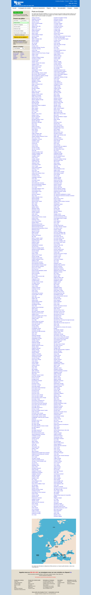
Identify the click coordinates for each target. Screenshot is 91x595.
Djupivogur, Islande (35, 208)
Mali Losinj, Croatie (57, 92)
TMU (21, 55)
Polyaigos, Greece (57, 214)
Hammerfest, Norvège (36, 336)
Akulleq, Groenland (35, 30)
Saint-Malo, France (57, 317)
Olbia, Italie (56, 166)
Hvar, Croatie (34, 366)
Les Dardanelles (57, 51)
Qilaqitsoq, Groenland (58, 271)
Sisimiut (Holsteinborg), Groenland (60, 370)
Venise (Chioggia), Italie (58, 480)
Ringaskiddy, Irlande (58, 287)
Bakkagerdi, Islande (36, 79)
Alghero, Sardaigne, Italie (37, 38)
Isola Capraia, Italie (35, 447)
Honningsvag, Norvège (36, 356)
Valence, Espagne (57, 478)
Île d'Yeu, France (35, 382)
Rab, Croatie (56, 273)
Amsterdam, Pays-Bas (36, 48)
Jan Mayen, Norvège (36, 458)
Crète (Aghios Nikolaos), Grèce (38, 188)
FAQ (15, 586)
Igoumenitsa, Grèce (35, 372)
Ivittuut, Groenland (35, 455)
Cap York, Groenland (36, 149)
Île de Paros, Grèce (35, 393)
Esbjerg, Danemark (35, 240)
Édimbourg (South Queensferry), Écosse (40, 228)
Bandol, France (35, 82)
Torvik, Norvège (57, 447)
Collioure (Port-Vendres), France (38, 173)
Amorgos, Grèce (35, 45)
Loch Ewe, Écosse (57, 64)
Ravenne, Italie (57, 276)
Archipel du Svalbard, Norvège (38, 57)
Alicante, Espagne (35, 40)
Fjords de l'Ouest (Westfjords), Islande (39, 270)
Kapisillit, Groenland (36, 475)
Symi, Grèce (56, 420)
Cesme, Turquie (35, 166)
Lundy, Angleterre (57, 81)
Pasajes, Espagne (57, 199)
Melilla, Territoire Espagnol (59, 108)
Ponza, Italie (56, 219)
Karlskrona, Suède (35, 476)
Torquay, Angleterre (57, 444)
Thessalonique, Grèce (58, 437)
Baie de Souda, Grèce (36, 78)
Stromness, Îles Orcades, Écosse (60, 411)
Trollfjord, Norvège (57, 458)
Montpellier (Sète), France (59, 127)
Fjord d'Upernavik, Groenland (37, 263)
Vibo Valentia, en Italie (58, 489)
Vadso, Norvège (57, 476)
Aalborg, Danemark (35, 17)
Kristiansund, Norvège (36, 513)
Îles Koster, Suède (35, 423)
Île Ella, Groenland (35, 411)
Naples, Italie (56, 136)
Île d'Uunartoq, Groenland (37, 380)
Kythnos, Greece (57, 22)
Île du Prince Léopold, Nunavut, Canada (39, 410)
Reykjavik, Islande (57, 281)
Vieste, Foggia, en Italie (58, 490)
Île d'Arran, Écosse (35, 377)
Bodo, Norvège (35, 109)
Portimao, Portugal (57, 229)
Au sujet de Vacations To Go (48, 581)
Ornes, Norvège (57, 174)
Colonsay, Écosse (35, 174)
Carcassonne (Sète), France (37, 151)
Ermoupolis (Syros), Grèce (37, 239)
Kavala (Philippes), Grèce (37, 480)
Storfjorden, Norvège (58, 407)
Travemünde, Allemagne (58, 452)
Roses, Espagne (57, 300)
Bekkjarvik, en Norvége (36, 95)
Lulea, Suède (56, 79)
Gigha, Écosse (35, 308)
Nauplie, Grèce (57, 142)
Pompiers (22, 54)
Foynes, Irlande (35, 286)
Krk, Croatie (34, 514)
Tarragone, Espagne (58, 432)
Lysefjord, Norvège (57, 88)
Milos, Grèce (56, 115)
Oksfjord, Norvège (57, 164)
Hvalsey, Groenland (35, 365)
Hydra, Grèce (34, 367)
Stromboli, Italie (57, 410)
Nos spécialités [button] (61, 8)
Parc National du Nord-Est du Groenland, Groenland (64, 195)
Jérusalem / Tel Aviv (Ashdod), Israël (39, 461)
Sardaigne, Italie (57, 348)
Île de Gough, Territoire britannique (38, 387)
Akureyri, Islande (35, 31)
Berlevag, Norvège (35, 102)
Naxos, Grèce (56, 143)
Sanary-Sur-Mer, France (58, 331)
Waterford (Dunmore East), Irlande (60, 507)
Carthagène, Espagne (36, 154)
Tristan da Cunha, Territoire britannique (61, 455)
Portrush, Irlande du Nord (59, 249)
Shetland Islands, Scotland (59, 363)
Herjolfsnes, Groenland (36, 353)
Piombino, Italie (57, 208)
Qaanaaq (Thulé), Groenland (59, 264)
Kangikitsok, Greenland (36, 473)
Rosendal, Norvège (57, 298)
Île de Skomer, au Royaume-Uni (38, 400)
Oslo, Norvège (56, 175)
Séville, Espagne (57, 360)
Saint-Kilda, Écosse (57, 315)
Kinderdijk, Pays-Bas (36, 490)
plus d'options (20, 41)
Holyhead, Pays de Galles (37, 355)
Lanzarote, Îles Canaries (58, 33)
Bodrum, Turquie (35, 110)
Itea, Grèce (34, 449)
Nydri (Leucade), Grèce (58, 160)
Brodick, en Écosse (35, 126)
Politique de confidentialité (72, 581)
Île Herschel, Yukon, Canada (37, 413)
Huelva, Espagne (35, 362)
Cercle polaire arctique (36, 164)
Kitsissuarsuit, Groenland (37, 497)
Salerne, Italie (56, 324)
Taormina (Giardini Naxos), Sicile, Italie (61, 430)
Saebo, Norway (57, 308)
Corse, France (34, 181)
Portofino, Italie (57, 246)
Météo (15, 587)
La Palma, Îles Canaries (58, 26)
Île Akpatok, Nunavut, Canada (37, 375)
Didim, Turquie (34, 202)
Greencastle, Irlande (36, 324)
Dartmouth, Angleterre (36, 194)
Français (74, 5)
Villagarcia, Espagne (58, 497)
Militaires (15, 58)
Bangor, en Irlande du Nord (37, 84)
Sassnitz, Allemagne (58, 351)
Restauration (30, 587)
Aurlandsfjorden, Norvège (37, 70)
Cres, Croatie (34, 187)
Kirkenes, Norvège (35, 495)
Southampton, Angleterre (59, 393)
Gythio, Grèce (34, 332)
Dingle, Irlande (34, 205)
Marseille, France (57, 105)
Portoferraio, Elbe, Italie (58, 245)
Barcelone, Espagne (36, 88)
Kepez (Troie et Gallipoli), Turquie (38, 483)
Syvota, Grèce (56, 425)
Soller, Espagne (57, 387)
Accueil (14, 8)
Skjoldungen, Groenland (58, 380)
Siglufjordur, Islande (57, 367)
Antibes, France (35, 55)
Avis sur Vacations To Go (47, 588)
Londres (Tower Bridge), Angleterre (60, 74)
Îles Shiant (34, 428)
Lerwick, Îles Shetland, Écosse (60, 50)
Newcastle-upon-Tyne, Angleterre (60, 146)
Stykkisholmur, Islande (58, 413)
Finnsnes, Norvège (35, 256)
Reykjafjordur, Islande (58, 280)
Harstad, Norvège (35, 341)
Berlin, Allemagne (35, 103)
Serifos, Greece (57, 358)
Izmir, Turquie (34, 456)
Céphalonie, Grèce (35, 163)
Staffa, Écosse (56, 399)
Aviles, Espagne (35, 71)
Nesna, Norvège (57, 144)
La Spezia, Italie (57, 29)
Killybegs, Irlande (35, 488)
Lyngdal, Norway (57, 85)
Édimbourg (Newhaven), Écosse (38, 225)
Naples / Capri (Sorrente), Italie (60, 134)
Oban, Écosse (56, 161)
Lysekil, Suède (56, 89)
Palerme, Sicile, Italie (58, 187)
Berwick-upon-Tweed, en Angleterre (39, 105)
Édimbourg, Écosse (35, 229)
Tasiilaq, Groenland (57, 434)
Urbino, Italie (56, 472)
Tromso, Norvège (57, 459)
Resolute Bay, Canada (58, 279)
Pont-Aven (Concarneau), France (60, 216)
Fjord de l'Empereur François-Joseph (39, 264)
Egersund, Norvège (35, 231)
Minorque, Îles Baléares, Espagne (60, 116)
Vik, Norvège (56, 493)
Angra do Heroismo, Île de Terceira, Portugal (40, 53)
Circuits (67, 1)
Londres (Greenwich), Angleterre (60, 71)
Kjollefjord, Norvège (35, 499)
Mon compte (68, 5)
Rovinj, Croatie (57, 304)
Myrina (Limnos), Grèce (58, 132)
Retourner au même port (20, 34)
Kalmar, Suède (35, 466)
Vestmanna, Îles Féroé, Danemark (60, 488)
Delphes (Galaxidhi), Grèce (37, 197)
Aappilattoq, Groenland (36, 19)
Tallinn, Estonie (57, 427)
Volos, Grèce (56, 502)
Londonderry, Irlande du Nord (59, 70)
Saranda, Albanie (57, 346)
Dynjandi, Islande (35, 222)
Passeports (30, 581)
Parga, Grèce (56, 197)
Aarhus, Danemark (35, 20)
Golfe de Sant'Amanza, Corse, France (39, 315)
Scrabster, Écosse (57, 355)
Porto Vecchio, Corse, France (59, 242)
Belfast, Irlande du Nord (36, 96)
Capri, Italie (34, 150)
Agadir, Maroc (34, 24)
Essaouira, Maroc (35, 243)
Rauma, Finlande (57, 274)
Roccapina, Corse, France (59, 291)
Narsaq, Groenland (57, 137)
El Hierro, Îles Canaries (36, 235)
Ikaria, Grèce (34, 373)
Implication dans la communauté (49, 583)
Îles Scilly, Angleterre (36, 427)
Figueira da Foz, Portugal (37, 254)
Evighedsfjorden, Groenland (37, 245)
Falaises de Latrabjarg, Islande (38, 247)
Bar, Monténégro (35, 86)
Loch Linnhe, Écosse (58, 65)
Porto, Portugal (57, 243)
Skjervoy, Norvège (57, 377)
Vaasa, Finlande (57, 475)
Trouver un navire (31, 588)
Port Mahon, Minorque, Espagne (60, 226)
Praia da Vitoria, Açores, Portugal (60, 253)
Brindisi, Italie (34, 125)
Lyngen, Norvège (57, 86)
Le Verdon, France (57, 40)
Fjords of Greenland (36, 273)
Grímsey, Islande (35, 325)
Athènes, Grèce (35, 68)
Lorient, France (57, 78)
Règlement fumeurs (31, 586)
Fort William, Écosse (36, 283)
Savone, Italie (56, 353)
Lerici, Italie (56, 47)
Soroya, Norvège (57, 389)
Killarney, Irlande (35, 486)
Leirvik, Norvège (57, 43)
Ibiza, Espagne (35, 369)
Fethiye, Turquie (35, 253)
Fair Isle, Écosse (35, 246)
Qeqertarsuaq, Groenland (59, 269)
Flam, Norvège (35, 274)
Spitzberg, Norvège (57, 396)
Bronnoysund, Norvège (36, 127)
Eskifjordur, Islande (35, 242)
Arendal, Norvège (35, 60)
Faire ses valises (17, 584)
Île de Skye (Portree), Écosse (37, 401)
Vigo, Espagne (56, 492)
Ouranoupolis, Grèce (58, 182)
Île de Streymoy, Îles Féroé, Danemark (39, 403)
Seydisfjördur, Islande (58, 362)
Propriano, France (57, 256)
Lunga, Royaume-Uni (58, 82)
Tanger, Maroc (56, 428)
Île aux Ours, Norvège (36, 376)
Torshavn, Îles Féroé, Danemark (60, 445)
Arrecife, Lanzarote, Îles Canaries (38, 62)
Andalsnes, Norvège (36, 51)
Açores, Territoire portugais (37, 23)
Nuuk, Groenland (57, 157)
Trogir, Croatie (56, 456)
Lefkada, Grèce (57, 41)
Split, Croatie (56, 397)
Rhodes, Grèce (57, 283)
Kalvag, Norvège (35, 469)
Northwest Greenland (58, 154)
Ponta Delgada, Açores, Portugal (60, 218)
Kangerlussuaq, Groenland (37, 472)
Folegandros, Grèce (36, 279)
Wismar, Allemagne (57, 510)
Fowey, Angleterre (35, 284)
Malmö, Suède (56, 94)
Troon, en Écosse (57, 462)
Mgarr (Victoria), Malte (58, 112)
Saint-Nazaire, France (58, 318)
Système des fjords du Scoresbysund (61, 424)
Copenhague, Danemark (36, 177)
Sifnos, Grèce (56, 366)
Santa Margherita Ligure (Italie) (60, 339)
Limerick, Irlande (57, 58)
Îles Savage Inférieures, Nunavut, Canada (40, 425)
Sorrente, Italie (56, 390)
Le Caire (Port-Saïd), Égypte (59, 37)
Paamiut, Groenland (58, 184)
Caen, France (34, 132)
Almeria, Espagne (35, 41)
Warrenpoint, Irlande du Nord (59, 506)
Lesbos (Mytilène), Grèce (59, 53)
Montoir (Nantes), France (59, 126)
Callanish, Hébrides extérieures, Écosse (39, 136)
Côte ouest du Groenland (37, 185)
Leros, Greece (56, 48)
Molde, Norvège (57, 119)
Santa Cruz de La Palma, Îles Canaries (61, 336)
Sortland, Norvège (57, 391)
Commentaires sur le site (53, 592)
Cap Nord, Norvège (35, 147)
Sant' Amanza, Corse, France (59, 335)
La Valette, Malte (57, 30)
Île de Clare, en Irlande (36, 384)
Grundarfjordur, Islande (36, 328)
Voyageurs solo (23, 57)
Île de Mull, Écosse (35, 391)
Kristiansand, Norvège (36, 512)
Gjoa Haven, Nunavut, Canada (38, 311)
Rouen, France (57, 302)
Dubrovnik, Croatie (35, 215)
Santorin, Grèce (57, 342)
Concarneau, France (36, 175)
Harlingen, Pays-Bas (36, 339)
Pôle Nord (56, 212)
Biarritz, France (35, 106)
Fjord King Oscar (35, 269)
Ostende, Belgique (57, 178)
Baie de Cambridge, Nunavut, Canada (39, 72)
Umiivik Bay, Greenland (58, 471)
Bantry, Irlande (34, 85)
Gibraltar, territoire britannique (37, 307)
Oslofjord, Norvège (57, 177)
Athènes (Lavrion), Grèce (37, 65)
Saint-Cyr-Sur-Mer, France (59, 310)
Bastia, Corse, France (36, 91)
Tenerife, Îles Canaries (58, 435)
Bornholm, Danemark (36, 116)
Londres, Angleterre (57, 75)
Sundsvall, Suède (57, 414)
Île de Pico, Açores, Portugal (37, 394)
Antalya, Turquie (35, 54)
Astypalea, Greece (35, 64)
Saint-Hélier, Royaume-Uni (59, 312)
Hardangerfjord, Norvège (37, 338)
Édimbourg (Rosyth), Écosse (37, 226)
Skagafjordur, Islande (58, 372)
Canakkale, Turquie (35, 140)
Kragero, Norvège (35, 510)
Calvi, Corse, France (36, 137)
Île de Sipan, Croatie (36, 399)
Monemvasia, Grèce (58, 122)
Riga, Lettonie (56, 284)
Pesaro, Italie (56, 206)
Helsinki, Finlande (35, 352)
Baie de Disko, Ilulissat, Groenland (38, 74)
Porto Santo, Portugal (58, 239)
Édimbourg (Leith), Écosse (37, 223)
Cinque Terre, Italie (35, 171)
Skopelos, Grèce (57, 382)
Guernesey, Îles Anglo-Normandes (38, 331)
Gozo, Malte (34, 319)
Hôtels (71, 1)
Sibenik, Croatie (57, 365)
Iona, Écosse (34, 439)
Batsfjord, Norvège (35, 92)
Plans (29, 582)
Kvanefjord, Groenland (58, 20)
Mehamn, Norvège (57, 106)
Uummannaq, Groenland (58, 473)
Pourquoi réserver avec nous (48, 582)
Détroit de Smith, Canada (37, 201)
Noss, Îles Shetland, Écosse (59, 156)
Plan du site (69, 582)
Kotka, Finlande (35, 507)
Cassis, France (35, 157)
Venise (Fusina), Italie (58, 482)
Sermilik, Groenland (57, 359)
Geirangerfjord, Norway (36, 304)
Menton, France (57, 109)
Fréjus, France (34, 290)
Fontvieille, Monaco (35, 280)
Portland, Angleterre (58, 231)
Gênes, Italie (34, 305)
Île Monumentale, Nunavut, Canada (39, 416)
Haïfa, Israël (34, 334)
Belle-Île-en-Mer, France (36, 98)
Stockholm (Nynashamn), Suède (60, 403)
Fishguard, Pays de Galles (37, 257)
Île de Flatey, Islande (36, 386)
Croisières (59, 581)
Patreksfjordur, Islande (58, 204)
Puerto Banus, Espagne (58, 259)
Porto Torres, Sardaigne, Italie (59, 240)
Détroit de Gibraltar (35, 198)
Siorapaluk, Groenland (58, 369)
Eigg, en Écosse (35, 233)
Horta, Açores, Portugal (36, 359)
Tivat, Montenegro (57, 441)
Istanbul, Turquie (35, 448)
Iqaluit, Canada (35, 441)
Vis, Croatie (56, 499)
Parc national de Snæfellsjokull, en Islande (62, 194)
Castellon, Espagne (35, 159)
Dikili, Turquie (34, 204)
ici (70, 572)
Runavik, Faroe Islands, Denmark (60, 305)
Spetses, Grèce (57, 394)
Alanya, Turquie (35, 33)
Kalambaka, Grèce (35, 465)
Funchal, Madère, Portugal (37, 294)
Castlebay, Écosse (35, 160)
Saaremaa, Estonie (57, 307)
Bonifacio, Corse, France (37, 113)
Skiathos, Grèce (57, 376)
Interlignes (15, 57)
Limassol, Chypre (57, 57)
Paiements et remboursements (19, 589)
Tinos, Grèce (56, 439)
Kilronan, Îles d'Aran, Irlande (37, 489)
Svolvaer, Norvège (57, 418)
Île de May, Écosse (35, 390)
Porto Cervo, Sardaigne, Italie (59, 232)
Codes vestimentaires (18, 582)
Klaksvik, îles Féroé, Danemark (38, 502)
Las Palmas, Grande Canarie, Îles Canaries (62, 36)
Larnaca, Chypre (57, 34)
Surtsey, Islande (57, 417)
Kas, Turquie (34, 479)
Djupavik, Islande (35, 206)
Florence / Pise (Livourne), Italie (38, 276)
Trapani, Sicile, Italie (58, 451)
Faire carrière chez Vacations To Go (39, 592)
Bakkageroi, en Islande (36, 81)
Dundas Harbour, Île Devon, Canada (39, 216)
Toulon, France (57, 448)
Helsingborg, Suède (36, 351)
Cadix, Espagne (35, 130)
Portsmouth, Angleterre (58, 250)
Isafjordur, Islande (35, 442)
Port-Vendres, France (58, 228)
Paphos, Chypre (57, 192)
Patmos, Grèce (57, 202)
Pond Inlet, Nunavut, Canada (59, 215)
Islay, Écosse (34, 445)
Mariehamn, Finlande (58, 101)
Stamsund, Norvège (58, 400)
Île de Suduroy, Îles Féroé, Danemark (39, 404)
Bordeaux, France (35, 115)
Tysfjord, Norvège (57, 466)
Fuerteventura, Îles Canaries (37, 293)
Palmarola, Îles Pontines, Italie (60, 190)
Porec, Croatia (56, 222)
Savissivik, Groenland (58, 352)
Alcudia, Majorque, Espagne (37, 34)
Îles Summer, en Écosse (36, 431)
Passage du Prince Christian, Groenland (62, 201)
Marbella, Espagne (57, 99)
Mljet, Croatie (56, 118)
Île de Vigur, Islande (36, 406)
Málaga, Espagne (57, 91)
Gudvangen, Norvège (36, 329)
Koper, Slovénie (35, 503)
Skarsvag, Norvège (57, 375)
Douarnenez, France (36, 209)
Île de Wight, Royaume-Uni (37, 407)
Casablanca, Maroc (35, 156)
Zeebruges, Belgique (58, 516)
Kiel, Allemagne (35, 485)
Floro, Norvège (35, 277)
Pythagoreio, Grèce (57, 263)
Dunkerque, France (35, 219)
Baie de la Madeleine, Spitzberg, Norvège (40, 75)
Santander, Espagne (58, 341)
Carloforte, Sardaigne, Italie (37, 153)
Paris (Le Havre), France (58, 198)
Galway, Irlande (35, 300)
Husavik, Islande (35, 363)
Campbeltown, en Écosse (37, 139)
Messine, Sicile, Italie (58, 110)
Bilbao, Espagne (35, 108)
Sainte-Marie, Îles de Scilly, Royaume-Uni (62, 322)
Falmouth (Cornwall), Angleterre (38, 249)
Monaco (55, 120)
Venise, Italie (56, 485)
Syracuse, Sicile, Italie (58, 421)
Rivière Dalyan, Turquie (58, 290)
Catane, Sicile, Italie (36, 161)
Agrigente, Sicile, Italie (36, 26)
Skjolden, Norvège (57, 379)
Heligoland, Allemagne (36, 348)
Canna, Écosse (35, 144)
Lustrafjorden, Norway (58, 84)
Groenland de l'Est (35, 327)
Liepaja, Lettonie (57, 54)
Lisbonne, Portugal (57, 61)
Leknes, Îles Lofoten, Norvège (59, 44)
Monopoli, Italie (57, 123)
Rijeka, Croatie (57, 286)
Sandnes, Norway (57, 332)
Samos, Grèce (56, 325)
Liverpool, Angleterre (58, 62)
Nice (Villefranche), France (59, 149)
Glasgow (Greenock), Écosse (37, 312)
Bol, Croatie (34, 112)
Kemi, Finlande (35, 482)
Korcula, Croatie (35, 504)
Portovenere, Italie (57, 247)
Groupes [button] (69, 8)
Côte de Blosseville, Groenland (38, 182)
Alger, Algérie (34, 37)
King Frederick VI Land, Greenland (38, 492)
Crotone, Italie (34, 192)
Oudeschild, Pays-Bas (58, 181)
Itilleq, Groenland (35, 451)
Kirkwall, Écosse (35, 496)
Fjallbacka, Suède (35, 260)
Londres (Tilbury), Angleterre (59, 72)
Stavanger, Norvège (58, 401)
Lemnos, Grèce (57, 45)
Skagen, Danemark (57, 373)
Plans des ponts (31, 583)
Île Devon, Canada (35, 408)
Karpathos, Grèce (35, 478)
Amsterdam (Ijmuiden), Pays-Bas (38, 47)
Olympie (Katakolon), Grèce (59, 168)
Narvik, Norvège (57, 140)
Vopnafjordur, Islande (58, 503)
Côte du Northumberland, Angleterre (39, 184)
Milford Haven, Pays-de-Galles (60, 113)
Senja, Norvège (57, 356)
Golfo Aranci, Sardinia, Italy (37, 317)
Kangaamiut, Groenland (36, 471)
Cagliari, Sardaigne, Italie (37, 133)
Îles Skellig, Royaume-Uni (37, 430)
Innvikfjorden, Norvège (36, 435)
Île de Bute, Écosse (35, 383)
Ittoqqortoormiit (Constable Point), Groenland (40, 452)
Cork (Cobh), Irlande (36, 180)
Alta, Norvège (34, 43)
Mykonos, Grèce (57, 130)
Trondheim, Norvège (58, 461)
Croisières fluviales (59, 1)
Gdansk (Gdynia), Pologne (37, 301)
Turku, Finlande (57, 465)
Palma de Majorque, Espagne (59, 188)
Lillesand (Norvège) (57, 55)
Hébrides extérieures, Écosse (37, 345)
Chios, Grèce (34, 170)
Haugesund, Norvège (36, 342)
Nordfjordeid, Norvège (58, 153)
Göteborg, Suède (35, 318)
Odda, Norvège (57, 163)
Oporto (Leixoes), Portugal (59, 171)
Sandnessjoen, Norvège (58, 334)
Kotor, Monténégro (35, 509)
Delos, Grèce (34, 195)
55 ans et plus (16, 53)
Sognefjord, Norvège (58, 386)
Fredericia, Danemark (36, 287)
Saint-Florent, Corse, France (59, 311)
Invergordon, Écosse (36, 437)
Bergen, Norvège (35, 101)
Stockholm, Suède (57, 404)
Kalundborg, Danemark (36, 468)
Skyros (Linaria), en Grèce (59, 384)
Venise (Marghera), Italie (58, 483)
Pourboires (30, 584)
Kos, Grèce (34, 506)
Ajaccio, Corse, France (36, 29)
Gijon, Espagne (35, 310)
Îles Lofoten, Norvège (36, 424)
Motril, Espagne (57, 129)
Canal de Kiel (34, 143)
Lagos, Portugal (57, 31)
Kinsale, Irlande (35, 493)
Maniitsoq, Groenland (58, 98)
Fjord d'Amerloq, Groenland (37, 262)
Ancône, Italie (34, 50)
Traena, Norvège (57, 449)
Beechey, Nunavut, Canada (37, 94)
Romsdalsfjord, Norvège (58, 294)
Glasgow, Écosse (35, 314)
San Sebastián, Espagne (58, 329)
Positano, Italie (57, 252)
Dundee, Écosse (35, 218)
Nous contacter (46, 584)
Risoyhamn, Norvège (58, 288)
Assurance (16, 581)
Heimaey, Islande (35, 346)
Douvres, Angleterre (36, 212)
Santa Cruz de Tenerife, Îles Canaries (61, 338)
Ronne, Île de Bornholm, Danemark (61, 295)
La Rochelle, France (58, 27)
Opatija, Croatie (57, 170)
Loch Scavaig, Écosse (58, 67)
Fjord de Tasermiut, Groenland (38, 266)
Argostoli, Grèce (35, 61)
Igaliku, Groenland (35, 370)
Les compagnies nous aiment (48, 587)
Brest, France (34, 123)
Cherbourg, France (35, 168)
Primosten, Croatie (57, 254)
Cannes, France (35, 146)
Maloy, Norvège (57, 95)
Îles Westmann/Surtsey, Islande (38, 432)
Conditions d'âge (17, 583)
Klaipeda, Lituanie (35, 500)
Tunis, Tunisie (56, 464)
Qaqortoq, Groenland (58, 266)
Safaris (75, 1)
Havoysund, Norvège (36, 343)
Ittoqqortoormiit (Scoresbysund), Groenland (40, 454)
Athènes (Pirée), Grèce (36, 67)
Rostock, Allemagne (58, 301)
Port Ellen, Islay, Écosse (58, 225)
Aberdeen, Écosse (35, 22)
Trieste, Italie (56, 454)
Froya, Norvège (35, 291)
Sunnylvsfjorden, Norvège (59, 416)
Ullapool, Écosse (57, 468)
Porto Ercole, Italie (57, 235)
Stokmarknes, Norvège (58, 406)
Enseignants (15, 54)
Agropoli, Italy (34, 27)
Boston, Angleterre (35, 118)
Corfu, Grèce (34, 178)
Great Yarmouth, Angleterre (37, 322)
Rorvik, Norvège (57, 297)
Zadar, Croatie (56, 513)
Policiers (22, 53)
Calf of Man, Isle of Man (36, 134)
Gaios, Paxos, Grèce (36, 297)
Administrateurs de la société (48, 586)
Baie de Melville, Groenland (37, 77)
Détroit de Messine (35, 199)
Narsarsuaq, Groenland (58, 139)
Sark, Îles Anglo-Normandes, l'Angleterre (62, 349)
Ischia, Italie (34, 444)
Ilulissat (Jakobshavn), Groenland (38, 434)
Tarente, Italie (56, 431)
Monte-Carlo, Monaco (58, 125)
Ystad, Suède (56, 512)
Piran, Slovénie (57, 209)
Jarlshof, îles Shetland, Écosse (38, 459)
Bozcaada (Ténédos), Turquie (37, 119)
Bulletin (76, 8)
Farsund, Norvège (35, 250)
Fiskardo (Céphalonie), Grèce (37, 259)
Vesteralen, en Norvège (58, 486)
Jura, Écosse (34, 462)
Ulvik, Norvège (56, 469)
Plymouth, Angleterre (58, 211)
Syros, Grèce (56, 423)
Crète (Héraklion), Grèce (36, 191)
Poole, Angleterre (57, 221)
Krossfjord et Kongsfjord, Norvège (60, 17)
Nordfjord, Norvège (57, 151)
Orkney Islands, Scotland (59, 173)
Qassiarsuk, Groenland (58, 267)
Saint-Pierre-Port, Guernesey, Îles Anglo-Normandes (64, 319)
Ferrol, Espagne (35, 252)
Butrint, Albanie (35, 129)
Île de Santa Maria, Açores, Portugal (39, 397)
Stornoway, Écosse (57, 408)
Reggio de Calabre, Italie (58, 277)
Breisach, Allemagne (36, 120)
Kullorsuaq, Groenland (58, 19)
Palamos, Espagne (57, 185)
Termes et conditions (71, 583)
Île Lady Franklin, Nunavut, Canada (39, 414)
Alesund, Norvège (35, 36)
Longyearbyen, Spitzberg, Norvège (60, 77)
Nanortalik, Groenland (58, 133)
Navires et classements (39, 8)
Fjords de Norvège (35, 271)
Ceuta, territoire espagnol (37, 167)
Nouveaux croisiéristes (18, 588)
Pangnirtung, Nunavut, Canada (60, 191)
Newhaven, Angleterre (58, 147)
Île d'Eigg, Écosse (35, 379)
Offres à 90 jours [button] (18, 12)
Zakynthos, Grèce (57, 514)
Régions (49, 8)
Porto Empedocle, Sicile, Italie (59, 233)
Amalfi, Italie (34, 44)
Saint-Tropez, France (58, 321)
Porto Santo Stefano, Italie (59, 238)
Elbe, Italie (34, 236)
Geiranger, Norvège (35, 302)
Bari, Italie (34, 89)
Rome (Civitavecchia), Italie (59, 293)
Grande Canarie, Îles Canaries (38, 321)
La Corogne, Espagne (58, 23)
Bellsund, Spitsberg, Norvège (37, 99)
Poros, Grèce (56, 223)
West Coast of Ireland (58, 509)
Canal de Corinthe (35, 142)
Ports (54, 8)
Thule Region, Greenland (59, 438)
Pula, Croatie (56, 260)
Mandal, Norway (57, 96)
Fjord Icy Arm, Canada (36, 267)
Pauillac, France (57, 205)
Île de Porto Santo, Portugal (37, 396)
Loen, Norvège (57, 68)
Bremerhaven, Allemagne (37, 122)
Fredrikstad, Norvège (36, 288)
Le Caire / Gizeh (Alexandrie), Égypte (61, 38)
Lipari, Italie (56, 60)
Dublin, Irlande (34, 214)
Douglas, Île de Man (36, 211)
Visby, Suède (56, 500)
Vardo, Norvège (57, 479)
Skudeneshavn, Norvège (58, 383)
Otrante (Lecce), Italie (58, 180)
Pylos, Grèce (56, 262)
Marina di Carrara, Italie (58, 102)
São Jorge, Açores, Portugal (59, 343)
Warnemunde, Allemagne (59, 504)
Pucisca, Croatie (57, 257)
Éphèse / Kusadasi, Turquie (37, 238)
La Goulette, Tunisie (58, 24)
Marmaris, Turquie (57, 103)
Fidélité (14, 55)
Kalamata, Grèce (35, 464)
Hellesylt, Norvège (35, 349)
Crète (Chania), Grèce (36, 190)
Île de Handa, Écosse (36, 389)
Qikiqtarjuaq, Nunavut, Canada (60, 270)
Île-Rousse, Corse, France (37, 420)
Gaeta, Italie (34, 295)
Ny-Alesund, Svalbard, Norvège (60, 159)
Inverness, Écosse (35, 438)
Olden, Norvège (57, 167)
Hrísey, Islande (35, 360)
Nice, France (56, 150)
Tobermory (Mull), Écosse (59, 442)
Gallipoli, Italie (34, 298)
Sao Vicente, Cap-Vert (58, 345)
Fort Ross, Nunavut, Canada (37, 281)
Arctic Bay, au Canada (36, 58)
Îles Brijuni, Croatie (35, 421)
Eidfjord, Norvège (35, 232)
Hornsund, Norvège (35, 358)
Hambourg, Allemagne (36, 335)
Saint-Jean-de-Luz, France (59, 314)
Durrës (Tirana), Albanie (36, 221)
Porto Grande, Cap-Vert (58, 236)
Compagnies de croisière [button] (24, 8)
